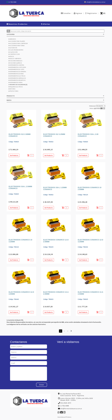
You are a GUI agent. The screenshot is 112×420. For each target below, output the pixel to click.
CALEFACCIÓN (13, 52)
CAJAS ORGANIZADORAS (16, 50)
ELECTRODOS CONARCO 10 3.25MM (20, 241)
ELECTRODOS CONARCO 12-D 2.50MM (56, 241)
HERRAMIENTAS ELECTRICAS (17, 76)
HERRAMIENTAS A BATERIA (16, 65)
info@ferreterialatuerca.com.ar (94, 2)
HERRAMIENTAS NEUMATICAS (17, 80)
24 (96, 108)
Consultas (67, 13)
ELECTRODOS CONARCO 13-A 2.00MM (56, 293)
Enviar (41, 385)
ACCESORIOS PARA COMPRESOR (18, 43)
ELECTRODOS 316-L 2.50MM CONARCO (20, 187)
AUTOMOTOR (13, 48)
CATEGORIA (55, 34)
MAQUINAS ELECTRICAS (16, 87)
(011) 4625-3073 (65, 403)
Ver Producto (14, 155)
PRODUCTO (55, 96)
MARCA (55, 100)
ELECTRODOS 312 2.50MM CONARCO (19, 135)
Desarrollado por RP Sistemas (64, 417)
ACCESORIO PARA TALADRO (17, 41)
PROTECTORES (13, 91)
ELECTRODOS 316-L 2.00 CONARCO (88, 135)
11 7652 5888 (64, 406)
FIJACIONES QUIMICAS (15, 63)
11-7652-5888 (12, 2)
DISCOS (11, 56)
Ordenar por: (97, 106)
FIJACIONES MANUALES (15, 61)
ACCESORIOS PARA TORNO (17, 45)
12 (94, 108)
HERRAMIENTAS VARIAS (15, 82)
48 (97, 108)
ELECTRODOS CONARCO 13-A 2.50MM (90, 293)
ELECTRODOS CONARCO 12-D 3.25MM (90, 241)
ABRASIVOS (12, 39)
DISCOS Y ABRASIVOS (15, 58)
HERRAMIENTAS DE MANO (16, 74)
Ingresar (79, 13)
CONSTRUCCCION (14, 54)
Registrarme (92, 13)
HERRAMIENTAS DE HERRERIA (17, 71)
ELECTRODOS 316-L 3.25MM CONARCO (55, 188)
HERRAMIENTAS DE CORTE (16, 69)
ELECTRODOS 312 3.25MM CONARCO (54, 135)
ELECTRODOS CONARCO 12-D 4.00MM (21, 293)
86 (99, 108)
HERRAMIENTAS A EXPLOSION (17, 67)
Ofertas (45, 24)
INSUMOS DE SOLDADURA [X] (18, 84)
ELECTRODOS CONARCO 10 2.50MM (89, 188)
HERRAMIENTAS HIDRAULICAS (17, 78)
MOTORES (12, 89)
